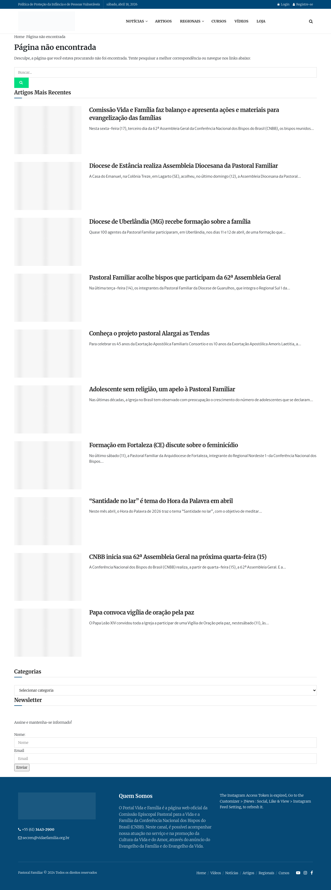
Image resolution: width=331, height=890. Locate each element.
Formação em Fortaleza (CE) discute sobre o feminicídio (163, 445)
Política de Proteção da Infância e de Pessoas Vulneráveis (59, 4)
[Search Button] (311, 21)
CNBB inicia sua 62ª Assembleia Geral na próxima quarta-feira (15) (178, 556)
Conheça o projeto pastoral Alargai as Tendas (149, 333)
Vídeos (241, 21)
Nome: (19, 734)
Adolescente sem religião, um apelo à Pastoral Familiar (162, 389)
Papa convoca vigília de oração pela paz (141, 612)
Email (19, 750)
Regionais (190, 21)
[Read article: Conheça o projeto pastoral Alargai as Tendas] (47, 354)
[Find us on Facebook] (312, 873)
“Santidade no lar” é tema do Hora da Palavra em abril (161, 501)
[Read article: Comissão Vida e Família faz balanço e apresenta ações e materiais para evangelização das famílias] (47, 130)
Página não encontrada (45, 36)
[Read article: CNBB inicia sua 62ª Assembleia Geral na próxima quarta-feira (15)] (47, 577)
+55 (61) (38, 829)
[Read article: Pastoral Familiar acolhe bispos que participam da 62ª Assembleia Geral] (47, 298)
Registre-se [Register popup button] (303, 4)
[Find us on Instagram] (305, 873)
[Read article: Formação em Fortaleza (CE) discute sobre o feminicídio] (47, 465)
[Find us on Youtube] (298, 873)
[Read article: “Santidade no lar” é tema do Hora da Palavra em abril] (47, 521)
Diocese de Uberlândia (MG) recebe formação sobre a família (170, 221)
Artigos (163, 21)
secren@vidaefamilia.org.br (45, 837)
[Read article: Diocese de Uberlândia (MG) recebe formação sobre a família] (47, 242)
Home (19, 36)
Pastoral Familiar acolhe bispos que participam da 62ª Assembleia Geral (185, 277)
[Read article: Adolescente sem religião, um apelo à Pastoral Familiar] (47, 409)
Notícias (135, 21)
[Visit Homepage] (46, 21)
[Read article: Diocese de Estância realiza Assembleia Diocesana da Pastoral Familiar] (47, 186)
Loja (261, 21)
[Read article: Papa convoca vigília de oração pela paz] (47, 633)
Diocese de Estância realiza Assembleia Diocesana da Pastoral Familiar (183, 165)
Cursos (219, 21)
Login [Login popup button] (283, 4)
